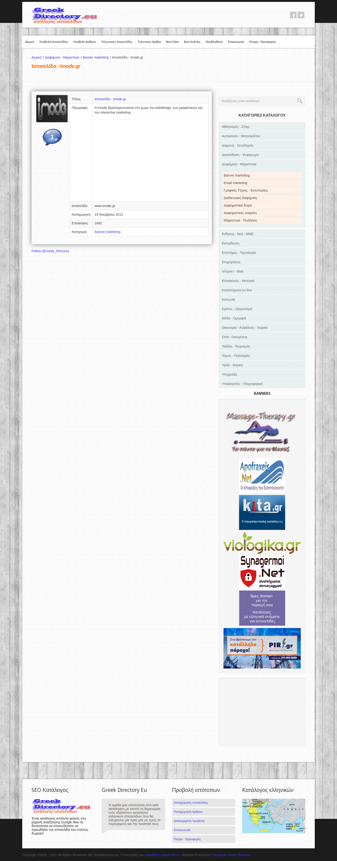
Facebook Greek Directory (231, 855)
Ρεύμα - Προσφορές (262, 42)
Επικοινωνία (236, 42)
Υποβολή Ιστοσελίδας (53, 42)
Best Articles (192, 42)
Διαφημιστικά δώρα (238, 205)
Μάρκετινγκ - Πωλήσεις (240, 220)
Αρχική (29, 42)
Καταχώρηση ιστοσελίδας (191, 802)
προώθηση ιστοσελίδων (161, 855)
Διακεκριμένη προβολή (189, 821)
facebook (293, 15)
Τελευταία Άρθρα (149, 42)
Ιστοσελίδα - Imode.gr (110, 99)
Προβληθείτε (214, 42)
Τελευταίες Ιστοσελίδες (116, 42)
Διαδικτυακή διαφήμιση (240, 198)
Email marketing (235, 183)
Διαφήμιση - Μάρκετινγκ (64, 57)
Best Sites (172, 42)
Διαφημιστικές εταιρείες (240, 213)
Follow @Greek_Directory (50, 251)
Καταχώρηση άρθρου (188, 811)
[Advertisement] (150, 162)
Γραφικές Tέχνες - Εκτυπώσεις (246, 190)
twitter (301, 15)
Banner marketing (97, 57)
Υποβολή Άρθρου (84, 42)
